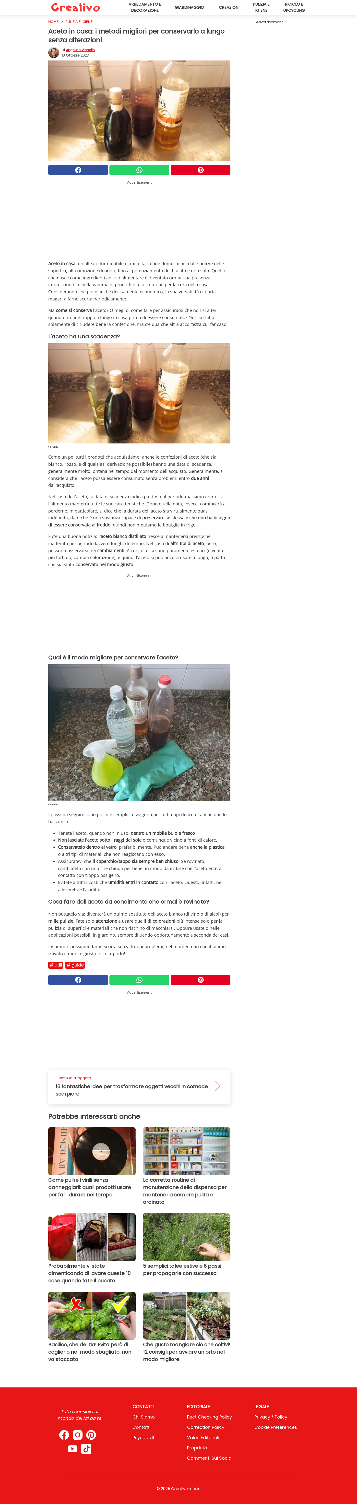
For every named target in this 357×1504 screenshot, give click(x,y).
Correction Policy (205, 1427)
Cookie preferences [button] (275, 1427)
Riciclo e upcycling (294, 7)
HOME (53, 21)
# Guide (75, 965)
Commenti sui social (209, 1458)
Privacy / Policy (270, 1417)
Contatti (141, 1427)
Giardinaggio (189, 7)
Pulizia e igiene (261, 7)
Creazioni (229, 7)
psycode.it (143, 1437)
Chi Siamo (143, 1417)
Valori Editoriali (203, 1437)
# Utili (55, 965)
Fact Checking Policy (209, 1417)
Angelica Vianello (80, 50)
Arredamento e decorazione (145, 7)
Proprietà (197, 1448)
